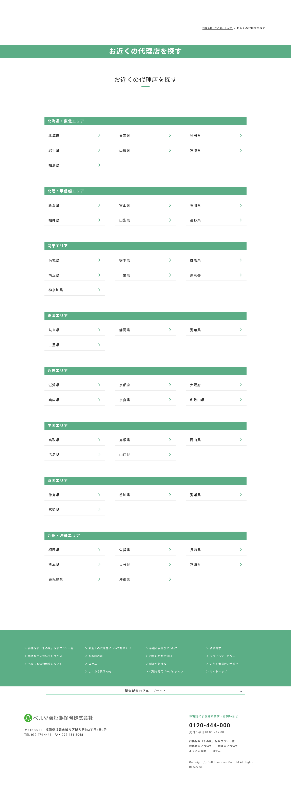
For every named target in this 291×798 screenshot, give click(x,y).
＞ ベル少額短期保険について (46, 672)
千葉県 (145, 277)
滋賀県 (74, 388)
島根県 (145, 444)
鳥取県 (74, 444)
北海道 (74, 136)
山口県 (145, 459)
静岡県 (145, 333)
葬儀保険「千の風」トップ (215, 28)
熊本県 (74, 570)
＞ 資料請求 (216, 655)
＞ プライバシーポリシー (225, 664)
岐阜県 (74, 333)
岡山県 (216, 444)
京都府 (145, 388)
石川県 (216, 207)
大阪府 (216, 388)
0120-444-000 (207, 15)
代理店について (228, 756)
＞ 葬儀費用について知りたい (46, 664)
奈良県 (145, 404)
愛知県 (216, 333)
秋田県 (216, 136)
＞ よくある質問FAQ (101, 681)
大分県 (145, 570)
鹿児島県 (74, 586)
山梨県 (145, 222)
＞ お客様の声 (96, 664)
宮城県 (216, 151)
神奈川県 (74, 292)
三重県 (74, 348)
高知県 (74, 515)
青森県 (145, 136)
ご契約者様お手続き (166, 14)
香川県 (145, 500)
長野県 (216, 222)
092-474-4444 (42, 745)
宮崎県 (216, 570)
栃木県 (145, 262)
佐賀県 (145, 555)
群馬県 (216, 262)
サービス (67, 14)
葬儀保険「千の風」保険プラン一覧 (212, 751)
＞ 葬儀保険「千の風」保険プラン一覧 (53, 655)
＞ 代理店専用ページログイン (168, 681)
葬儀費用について (94, 14)
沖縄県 (145, 586)
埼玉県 (74, 277)
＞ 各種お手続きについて (165, 655)
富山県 (145, 207)
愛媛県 (216, 500)
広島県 (74, 459)
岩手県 (74, 151)
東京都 (216, 277)
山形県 (145, 151)
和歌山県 (216, 404)
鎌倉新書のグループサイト (145, 702)
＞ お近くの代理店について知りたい (112, 655)
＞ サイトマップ (219, 681)
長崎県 (216, 555)
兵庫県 (74, 404)
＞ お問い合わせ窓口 (162, 664)
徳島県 (74, 500)
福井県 (74, 222)
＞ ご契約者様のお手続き (225, 672)
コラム (141, 14)
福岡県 (74, 555)
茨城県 (74, 262)
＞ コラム (93, 672)
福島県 (74, 166)
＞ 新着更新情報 (159, 672)
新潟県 (74, 207)
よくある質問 (122, 14)
